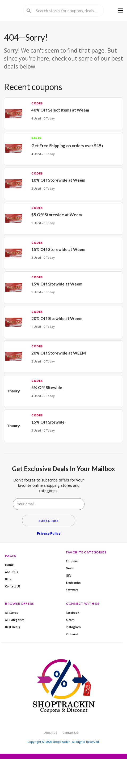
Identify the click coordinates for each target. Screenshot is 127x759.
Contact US (12, 586)
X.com (70, 620)
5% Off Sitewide (46, 387)
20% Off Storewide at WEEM (58, 353)
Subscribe (49, 521)
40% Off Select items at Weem (60, 110)
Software (72, 590)
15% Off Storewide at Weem (58, 249)
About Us (11, 572)
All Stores (11, 613)
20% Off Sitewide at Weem (56, 318)
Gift (68, 575)
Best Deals (12, 627)
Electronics (73, 583)
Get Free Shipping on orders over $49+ (67, 145)
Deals (70, 568)
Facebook (72, 613)
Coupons (72, 561)
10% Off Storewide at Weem (58, 180)
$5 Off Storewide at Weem (56, 214)
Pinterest (72, 634)
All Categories (14, 620)
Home (9, 565)
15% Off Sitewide (48, 422)
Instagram (73, 627)
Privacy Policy (48, 533)
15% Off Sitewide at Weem (56, 284)
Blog (8, 579)
